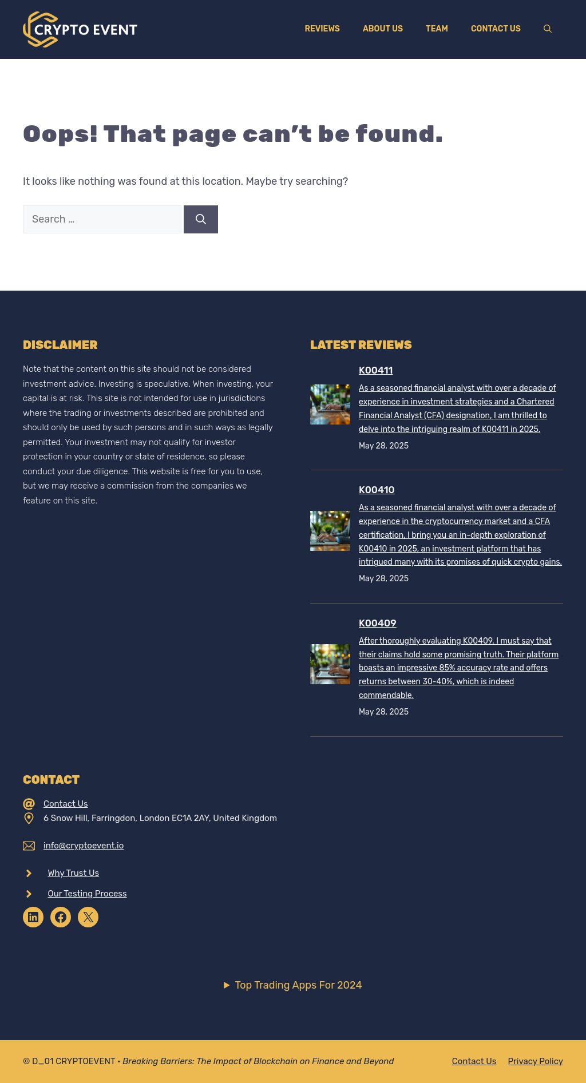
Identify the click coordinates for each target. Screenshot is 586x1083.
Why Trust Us (74, 873)
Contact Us (496, 29)
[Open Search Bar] (547, 29)
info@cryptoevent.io (83, 845)
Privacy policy (535, 1061)
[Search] (201, 219)
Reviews (322, 29)
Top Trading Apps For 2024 (298, 985)
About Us (383, 29)
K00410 (377, 489)
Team (437, 29)
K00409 (378, 623)
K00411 (376, 370)
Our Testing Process (87, 893)
